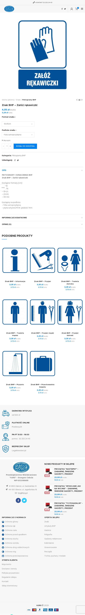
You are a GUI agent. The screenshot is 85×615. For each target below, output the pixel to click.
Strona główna (8, 100)
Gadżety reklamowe (53, 538)
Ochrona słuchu (10, 538)
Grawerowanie (50, 547)
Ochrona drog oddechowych (15, 547)
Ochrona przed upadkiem (14, 534)
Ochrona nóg (9, 551)
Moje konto (6, 564)
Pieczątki (48, 551)
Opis (4, 170)
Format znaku (8, 117)
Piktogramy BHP (29, 100)
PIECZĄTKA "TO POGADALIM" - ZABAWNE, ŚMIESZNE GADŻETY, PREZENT (68, 505)
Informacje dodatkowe (14, 217)
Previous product (77, 100)
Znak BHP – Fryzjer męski (42, 332)
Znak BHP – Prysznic (15, 384)
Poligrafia (48, 534)
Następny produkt (82, 100)
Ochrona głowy (10, 521)
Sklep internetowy (9, 585)
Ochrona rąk (8, 526)
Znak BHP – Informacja (15, 281)
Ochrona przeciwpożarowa (15, 555)
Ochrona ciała (9, 530)
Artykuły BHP (50, 526)
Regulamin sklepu (9, 577)
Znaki (18, 100)
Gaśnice (47, 530)
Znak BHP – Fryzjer (42, 281)
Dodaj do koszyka (25, 146)
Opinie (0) (6, 224)
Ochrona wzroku (10, 543)
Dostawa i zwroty (9, 568)
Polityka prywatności (10, 572)
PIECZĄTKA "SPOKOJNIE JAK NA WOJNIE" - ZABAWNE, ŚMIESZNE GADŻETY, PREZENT (68, 488)
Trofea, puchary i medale (55, 555)
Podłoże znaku (9, 130)
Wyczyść (7, 140)
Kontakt (5, 581)
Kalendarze (49, 543)
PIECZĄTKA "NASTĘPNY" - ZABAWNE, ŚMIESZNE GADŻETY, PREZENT (66, 471)
